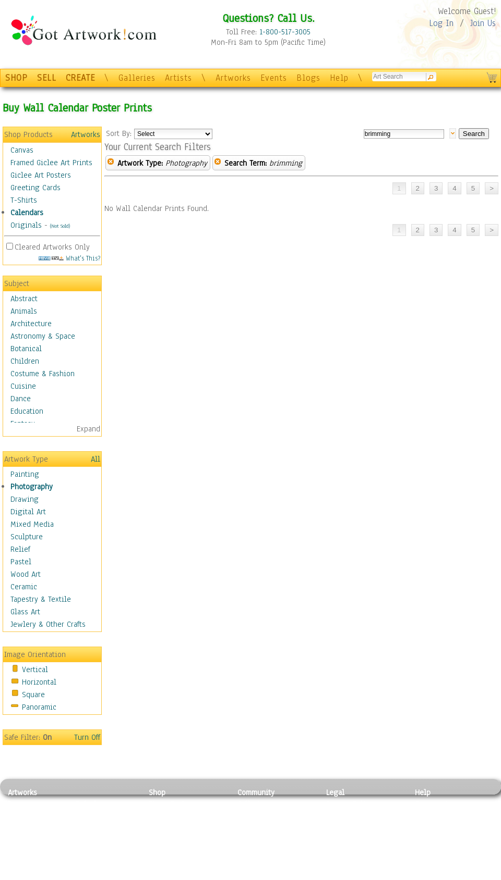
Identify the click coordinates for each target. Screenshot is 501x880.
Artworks (233, 78)
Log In (441, 23)
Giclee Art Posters (40, 175)
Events (273, 78)
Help (339, 78)
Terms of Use (347, 816)
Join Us (483, 23)
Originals (26, 225)
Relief (20, 549)
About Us (430, 827)
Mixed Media (32, 524)
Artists (178, 78)
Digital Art (28, 511)
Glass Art (25, 611)
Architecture (31, 323)
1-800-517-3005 (285, 32)
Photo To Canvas (176, 804)
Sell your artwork (266, 851)
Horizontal (39, 682)
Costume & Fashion (42, 373)
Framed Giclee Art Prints (51, 162)
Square (33, 694)
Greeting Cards (35, 187)
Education (26, 411)
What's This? (69, 258)
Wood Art (25, 574)
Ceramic (23, 586)
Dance (20, 398)
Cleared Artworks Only (52, 247)
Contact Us (433, 804)
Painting (24, 474)
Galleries (137, 78)
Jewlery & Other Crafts (48, 624)
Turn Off (87, 737)
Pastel (20, 561)
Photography (31, 486)
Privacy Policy (349, 804)
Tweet (425, 874)
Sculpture (26, 536)
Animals (23, 311)
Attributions (343, 827)
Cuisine (23, 386)
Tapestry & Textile (40, 599)
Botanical (26, 348)
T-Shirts (23, 200)
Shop (157, 792)
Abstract (24, 298)
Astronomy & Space (42, 336)
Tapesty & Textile (105, 851)
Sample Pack (436, 816)
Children (24, 361)
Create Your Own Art (182, 874)
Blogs (308, 78)
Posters (161, 827)
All (95, 459)
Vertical (35, 669)
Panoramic (39, 707)
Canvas (21, 150)
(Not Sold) (60, 225)
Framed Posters (174, 816)
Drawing (24, 499)
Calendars (26, 212)
